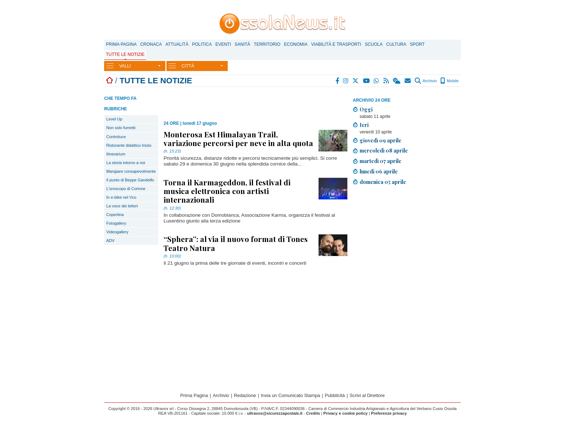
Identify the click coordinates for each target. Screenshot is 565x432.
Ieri (364, 124)
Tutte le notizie (125, 54)
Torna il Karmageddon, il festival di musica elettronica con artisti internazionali (227, 190)
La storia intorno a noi (125, 162)
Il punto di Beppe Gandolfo (130, 180)
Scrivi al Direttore (367, 395)
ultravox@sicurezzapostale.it (275, 413)
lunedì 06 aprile (379, 171)
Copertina (115, 214)
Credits (313, 413)
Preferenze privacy (389, 413)
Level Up (114, 119)
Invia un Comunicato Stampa (290, 395)
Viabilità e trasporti (336, 44)
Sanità (242, 44)
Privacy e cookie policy (345, 413)
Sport (417, 44)
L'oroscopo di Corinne (125, 188)
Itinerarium (115, 154)
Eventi (223, 44)
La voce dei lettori (122, 206)
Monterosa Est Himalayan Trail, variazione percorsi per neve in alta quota (238, 138)
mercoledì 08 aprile (384, 150)
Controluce (116, 137)
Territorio (267, 44)
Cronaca (151, 44)
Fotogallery (116, 223)
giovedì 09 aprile (380, 140)
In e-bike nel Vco (121, 197)
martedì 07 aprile (380, 160)
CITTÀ (188, 66)
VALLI (125, 66)
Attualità (176, 44)
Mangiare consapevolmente (131, 171)
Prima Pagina (121, 44)
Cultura (396, 44)
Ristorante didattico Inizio (128, 145)
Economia (295, 44)
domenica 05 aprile (383, 181)
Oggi (366, 109)
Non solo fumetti (120, 127)
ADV (110, 240)
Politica (202, 44)
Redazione (245, 395)
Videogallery (117, 232)
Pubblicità (335, 395)
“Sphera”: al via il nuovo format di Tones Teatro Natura (236, 243)
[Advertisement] (407, 242)
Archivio (426, 81)
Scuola (373, 44)
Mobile (449, 81)
